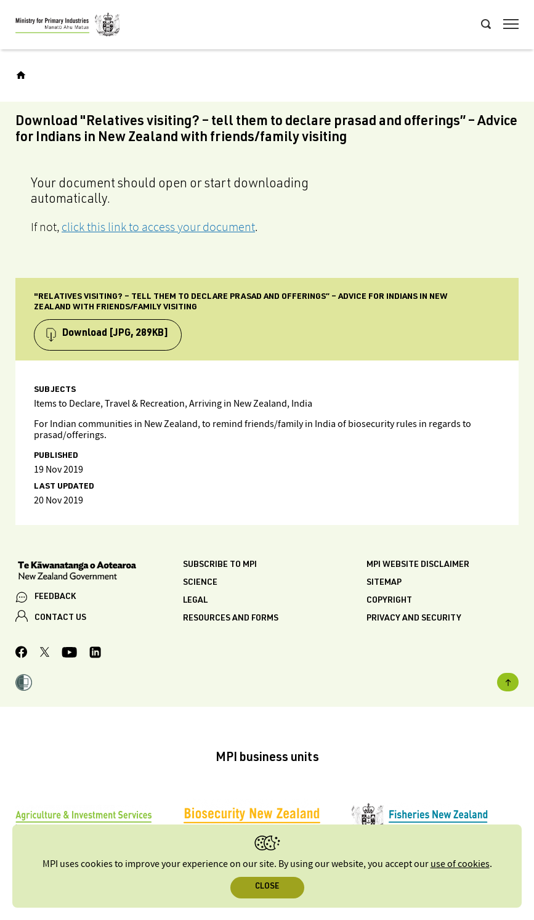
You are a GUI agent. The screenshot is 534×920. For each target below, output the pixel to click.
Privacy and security (413, 618)
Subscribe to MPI (220, 565)
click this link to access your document (158, 226)
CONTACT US (60, 618)
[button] (23, 684)
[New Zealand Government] (99, 572)
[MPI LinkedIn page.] (95, 654)
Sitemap (384, 583)
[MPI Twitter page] (44, 654)
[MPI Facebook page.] (21, 654)
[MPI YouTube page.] (69, 654)
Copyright (389, 600)
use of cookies (460, 864)
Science (200, 583)
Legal (195, 600)
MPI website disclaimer (417, 565)
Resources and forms (230, 618)
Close (267, 887)
